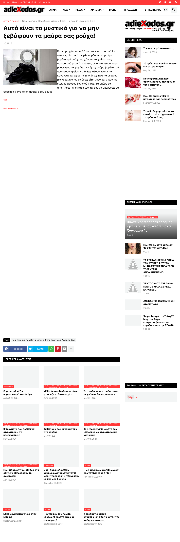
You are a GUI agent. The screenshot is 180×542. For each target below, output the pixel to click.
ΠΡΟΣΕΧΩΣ (130, 9)
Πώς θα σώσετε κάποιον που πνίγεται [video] (158, 246)
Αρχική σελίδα (11, 21)
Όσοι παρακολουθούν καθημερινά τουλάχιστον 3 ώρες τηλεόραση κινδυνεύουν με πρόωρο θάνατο (61, 474)
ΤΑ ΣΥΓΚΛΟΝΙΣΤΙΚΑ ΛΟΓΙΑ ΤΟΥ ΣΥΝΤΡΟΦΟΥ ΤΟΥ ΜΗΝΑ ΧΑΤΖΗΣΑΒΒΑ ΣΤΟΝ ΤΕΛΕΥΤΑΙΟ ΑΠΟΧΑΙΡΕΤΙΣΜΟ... (158, 266)
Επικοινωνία (153, 9)
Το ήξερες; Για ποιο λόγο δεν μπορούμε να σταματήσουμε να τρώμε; (100, 431)
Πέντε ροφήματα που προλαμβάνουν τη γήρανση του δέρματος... (159, 81)
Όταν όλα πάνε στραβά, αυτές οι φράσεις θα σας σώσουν (101, 392)
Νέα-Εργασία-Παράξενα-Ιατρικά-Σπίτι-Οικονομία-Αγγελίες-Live (58, 21)
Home (6, 2)
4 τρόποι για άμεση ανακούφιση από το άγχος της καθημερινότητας (101, 516)
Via (5, 99)
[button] (165, 9)
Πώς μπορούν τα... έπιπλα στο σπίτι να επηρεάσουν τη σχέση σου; (21, 472)
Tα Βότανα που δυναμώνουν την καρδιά (60, 430)
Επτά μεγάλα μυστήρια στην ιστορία (20, 515)
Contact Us (44, 2)
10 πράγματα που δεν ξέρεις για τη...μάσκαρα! (159, 65)
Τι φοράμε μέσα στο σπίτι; (158, 48)
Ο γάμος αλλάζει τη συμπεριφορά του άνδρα (17, 392)
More (112, 9)
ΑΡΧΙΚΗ (53, 9)
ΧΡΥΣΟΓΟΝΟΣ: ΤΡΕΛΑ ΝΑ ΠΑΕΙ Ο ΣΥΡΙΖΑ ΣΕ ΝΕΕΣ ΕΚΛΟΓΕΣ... (158, 286)
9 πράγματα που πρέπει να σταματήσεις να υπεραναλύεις (18, 431)
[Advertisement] (57, 148)
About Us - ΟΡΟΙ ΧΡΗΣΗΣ (24, 2)
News (79, 9)
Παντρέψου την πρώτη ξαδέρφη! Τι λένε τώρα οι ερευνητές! (59, 516)
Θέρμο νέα (134, 397)
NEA (65, 9)
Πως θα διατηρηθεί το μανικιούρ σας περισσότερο (159, 97)
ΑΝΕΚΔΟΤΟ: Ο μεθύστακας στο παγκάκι (159, 302)
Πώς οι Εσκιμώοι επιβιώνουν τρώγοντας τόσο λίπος (101, 471)
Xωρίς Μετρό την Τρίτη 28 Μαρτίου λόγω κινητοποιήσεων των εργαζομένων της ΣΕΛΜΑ (158, 321)
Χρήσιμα (96, 9)
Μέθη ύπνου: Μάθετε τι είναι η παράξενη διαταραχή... (61, 392)
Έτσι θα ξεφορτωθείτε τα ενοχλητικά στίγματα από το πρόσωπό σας (158, 114)
